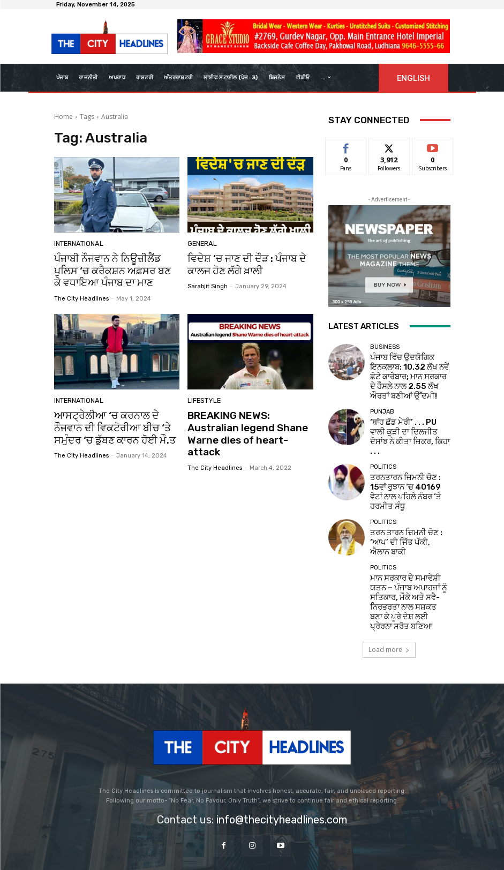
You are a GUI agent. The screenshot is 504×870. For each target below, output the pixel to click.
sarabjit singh (207, 284)
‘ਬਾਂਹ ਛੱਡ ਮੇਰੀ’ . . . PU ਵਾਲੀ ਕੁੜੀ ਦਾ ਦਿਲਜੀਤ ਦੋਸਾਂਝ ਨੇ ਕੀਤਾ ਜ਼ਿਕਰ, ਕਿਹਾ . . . (408, 411)
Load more (389, 585)
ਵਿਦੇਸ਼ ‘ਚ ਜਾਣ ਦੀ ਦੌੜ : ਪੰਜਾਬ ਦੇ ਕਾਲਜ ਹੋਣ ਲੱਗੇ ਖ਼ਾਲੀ (240, 263)
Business (385, 347)
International (77, 245)
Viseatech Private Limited (340, 852)
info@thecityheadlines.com (281, 755)
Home (63, 116)
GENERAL (201, 245)
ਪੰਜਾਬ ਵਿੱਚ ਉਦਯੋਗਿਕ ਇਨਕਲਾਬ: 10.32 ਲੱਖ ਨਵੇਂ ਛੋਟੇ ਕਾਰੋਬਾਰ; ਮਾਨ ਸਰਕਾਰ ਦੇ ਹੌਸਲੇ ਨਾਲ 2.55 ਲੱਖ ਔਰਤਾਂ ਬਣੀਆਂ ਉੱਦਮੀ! (408, 366)
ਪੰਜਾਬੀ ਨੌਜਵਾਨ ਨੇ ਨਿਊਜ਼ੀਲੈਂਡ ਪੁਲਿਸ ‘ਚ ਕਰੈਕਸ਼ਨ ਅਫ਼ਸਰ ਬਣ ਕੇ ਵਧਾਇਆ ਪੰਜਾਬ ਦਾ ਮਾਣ (114, 269)
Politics (383, 440)
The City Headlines (81, 294)
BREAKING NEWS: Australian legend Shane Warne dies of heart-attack (248, 422)
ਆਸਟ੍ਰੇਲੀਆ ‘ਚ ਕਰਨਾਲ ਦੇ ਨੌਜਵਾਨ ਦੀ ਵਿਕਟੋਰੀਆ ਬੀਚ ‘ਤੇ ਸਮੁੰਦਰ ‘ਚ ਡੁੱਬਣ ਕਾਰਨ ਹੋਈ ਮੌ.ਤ (115, 422)
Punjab (382, 395)
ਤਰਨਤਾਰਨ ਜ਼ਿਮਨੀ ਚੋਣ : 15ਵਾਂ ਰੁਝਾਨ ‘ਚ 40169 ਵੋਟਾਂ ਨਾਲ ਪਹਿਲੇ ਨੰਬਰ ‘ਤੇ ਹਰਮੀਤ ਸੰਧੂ (408, 456)
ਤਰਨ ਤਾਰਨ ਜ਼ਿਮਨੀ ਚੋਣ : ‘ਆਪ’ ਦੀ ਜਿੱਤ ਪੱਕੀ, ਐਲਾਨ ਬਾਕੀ (408, 501)
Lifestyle (202, 398)
